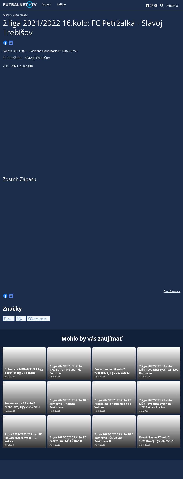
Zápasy (46, 4)
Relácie (61, 4)
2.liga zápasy (20, 14)
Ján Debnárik (172, 291)
